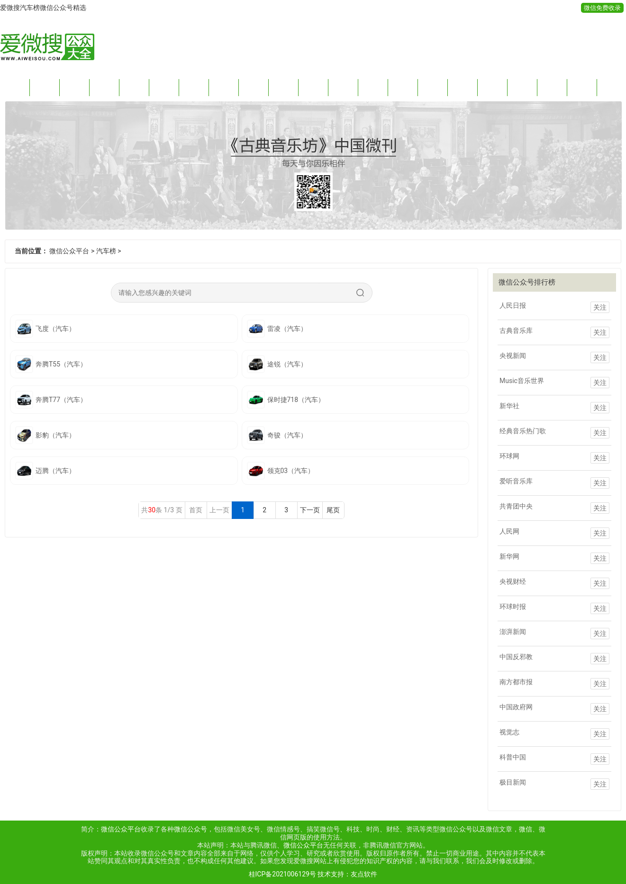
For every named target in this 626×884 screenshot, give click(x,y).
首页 (14, 87)
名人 (552, 87)
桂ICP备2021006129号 (282, 874)
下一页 (310, 510)
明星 (522, 87)
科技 (104, 87)
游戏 (582, 87)
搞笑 (193, 87)
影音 (402, 87)
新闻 (44, 87)
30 (151, 510)
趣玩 (223, 87)
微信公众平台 (69, 251)
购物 (492, 87)
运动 (373, 87)
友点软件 (364, 874)
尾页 (333, 510)
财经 (74, 87)
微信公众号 (190, 829)
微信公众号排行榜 (527, 282)
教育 (432, 87)
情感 (134, 87)
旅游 (343, 87)
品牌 (462, 87)
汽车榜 (106, 251)
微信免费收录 (602, 7)
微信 (525, 829)
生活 (283, 87)
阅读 (164, 87)
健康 (313, 87)
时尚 (253, 87)
